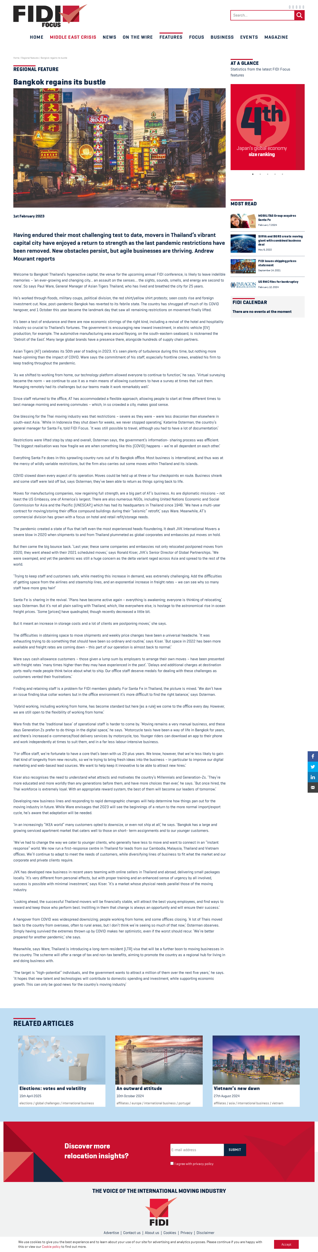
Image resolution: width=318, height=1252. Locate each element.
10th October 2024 (130, 1096)
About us (152, 1233)
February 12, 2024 (268, 287)
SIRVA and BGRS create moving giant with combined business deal (280, 240)
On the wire (138, 37)
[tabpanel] (268, 127)
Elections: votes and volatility (53, 1088)
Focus (196, 37)
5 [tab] (282, 174)
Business (222, 37)
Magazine (276, 37)
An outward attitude (139, 1088)
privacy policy (203, 1164)
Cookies (169, 1233)
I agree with (194, 1164)
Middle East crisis (73, 37)
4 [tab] (275, 174)
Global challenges (47, 1103)
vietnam (277, 1103)
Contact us (132, 1233)
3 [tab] (267, 174)
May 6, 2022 (265, 249)
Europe (136, 1103)
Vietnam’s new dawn (237, 1088)
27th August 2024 (226, 1096)
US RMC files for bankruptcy (278, 282)
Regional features (30, 57)
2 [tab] (260, 174)
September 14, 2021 (269, 270)
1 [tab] (252, 174)
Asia (232, 1103)
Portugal (184, 1103)
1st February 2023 (28, 216)
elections (26, 1103)
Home (36, 37)
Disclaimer (205, 1233)
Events (249, 37)
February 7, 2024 (267, 225)
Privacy (186, 1233)
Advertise (111, 1233)
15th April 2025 (30, 1096)
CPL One (180, 1245)
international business (78, 1103)
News (109, 37)
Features (171, 37)
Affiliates (123, 1103)
